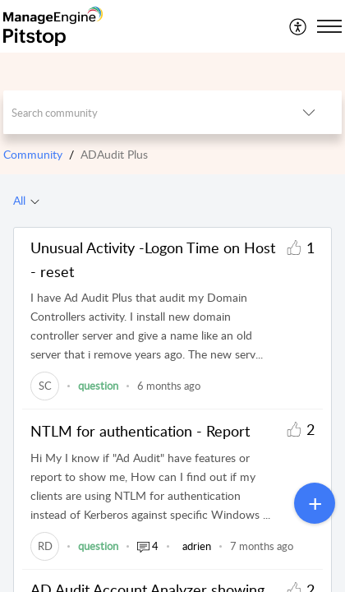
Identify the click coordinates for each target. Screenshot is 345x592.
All (19, 200)
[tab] (26, 200)
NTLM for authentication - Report (140, 431)
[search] (139, 112)
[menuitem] (298, 26)
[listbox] (309, 112)
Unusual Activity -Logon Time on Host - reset (152, 259)
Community (32, 154)
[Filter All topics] (34, 201)
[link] (44, 385)
